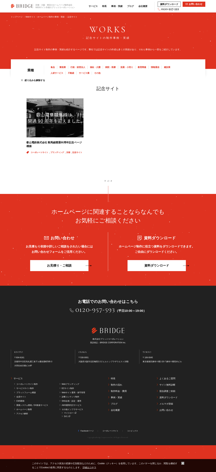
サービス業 (84, 73)
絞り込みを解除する (35, 80)
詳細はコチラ (89, 467)
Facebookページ (87, 431)
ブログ (130, 6)
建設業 (167, 67)
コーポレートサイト (40, 152)
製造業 (62, 67)
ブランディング (57, 152)
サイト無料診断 (167, 384)
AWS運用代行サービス (72, 405)
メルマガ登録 (166, 403)
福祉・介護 (95, 67)
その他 (97, 73)
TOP (108, 181)
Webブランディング (70, 384)
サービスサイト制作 (25, 388)
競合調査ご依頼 (167, 391)
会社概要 (142, 6)
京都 (68, 152)
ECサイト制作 (68, 388)
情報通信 (155, 67)
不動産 (71, 73)
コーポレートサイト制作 (27, 384)
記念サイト (77, 152)
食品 (53, 67)
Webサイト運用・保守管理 (73, 392)
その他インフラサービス (72, 409)
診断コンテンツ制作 (70, 397)
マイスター (69, 413)
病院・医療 (110, 67)
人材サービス (57, 73)
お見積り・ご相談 (59, 265)
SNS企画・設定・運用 (71, 401)
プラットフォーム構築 (26, 392)
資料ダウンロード (156, 265)
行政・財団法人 (77, 67)
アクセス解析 (22, 413)
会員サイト (21, 397)
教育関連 (142, 67)
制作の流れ (116, 384)
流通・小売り (126, 67)
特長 (104, 6)
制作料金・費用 (119, 391)
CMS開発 (20, 401)
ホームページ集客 (24, 409)
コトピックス (132, 431)
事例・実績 (117, 6)
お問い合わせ (166, 410)
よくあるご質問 (167, 378)
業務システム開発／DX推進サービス (32, 405)
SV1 (66, 416)
